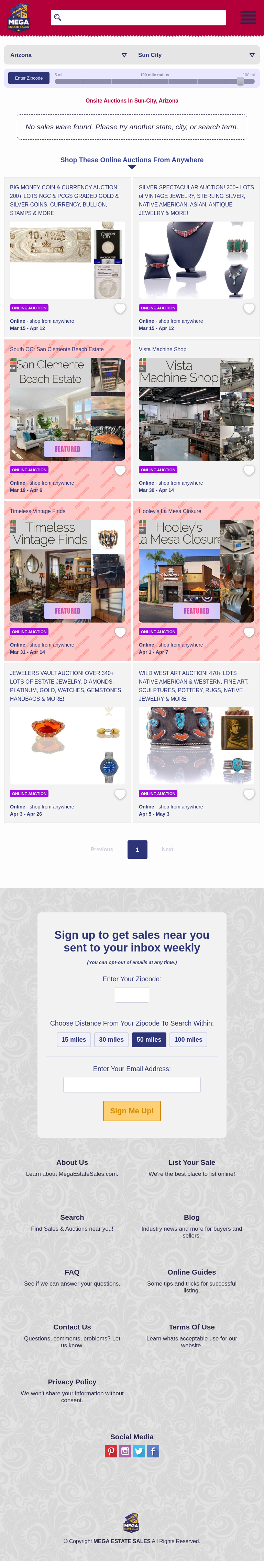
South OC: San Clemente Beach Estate (57, 349)
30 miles (111, 1039)
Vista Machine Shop (162, 349)
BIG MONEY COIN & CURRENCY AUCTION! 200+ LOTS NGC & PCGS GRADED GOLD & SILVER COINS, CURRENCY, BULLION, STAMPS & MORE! (64, 200)
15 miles (74, 1039)
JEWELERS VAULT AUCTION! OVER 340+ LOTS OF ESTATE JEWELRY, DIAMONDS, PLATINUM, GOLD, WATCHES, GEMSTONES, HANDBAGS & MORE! (66, 686)
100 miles (188, 1039)
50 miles (149, 1039)
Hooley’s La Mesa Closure (170, 511)
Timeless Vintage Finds (37, 511)
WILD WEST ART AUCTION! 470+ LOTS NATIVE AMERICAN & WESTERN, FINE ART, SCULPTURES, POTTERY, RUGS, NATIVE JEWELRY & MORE (194, 686)
